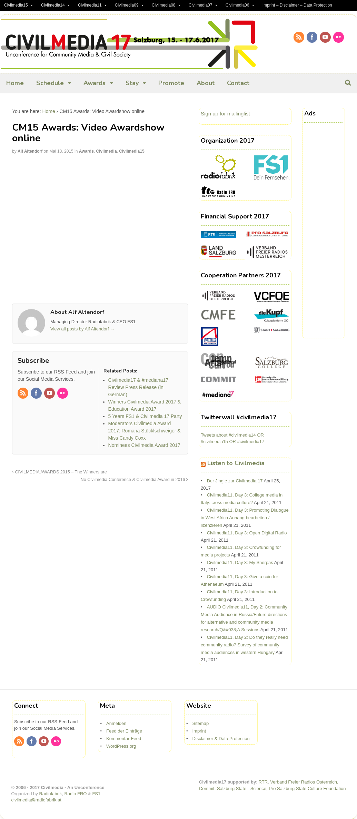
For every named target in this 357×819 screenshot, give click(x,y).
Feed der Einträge (124, 731)
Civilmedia (106, 151)
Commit (207, 788)
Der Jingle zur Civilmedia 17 (235, 480)
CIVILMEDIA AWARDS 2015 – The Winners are (59, 472)
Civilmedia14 (53, 5)
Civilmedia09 (127, 5)
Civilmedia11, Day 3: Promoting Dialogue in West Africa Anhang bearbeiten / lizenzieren (245, 518)
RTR (263, 782)
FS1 (96, 793)
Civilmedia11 (90, 5)
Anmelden (116, 723)
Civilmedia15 (16, 5)
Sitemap (200, 723)
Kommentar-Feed (123, 738)
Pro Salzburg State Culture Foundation (307, 788)
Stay (132, 83)
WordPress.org (121, 746)
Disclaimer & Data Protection (220, 738)
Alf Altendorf (30, 151)
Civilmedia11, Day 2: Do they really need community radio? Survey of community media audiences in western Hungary (244, 645)
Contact (238, 83)
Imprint (199, 731)
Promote (171, 83)
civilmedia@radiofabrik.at (36, 799)
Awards (94, 83)
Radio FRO (75, 793)
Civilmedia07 (200, 5)
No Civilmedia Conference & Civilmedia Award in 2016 (134, 479)
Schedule (50, 83)
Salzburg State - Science (241, 788)
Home (15, 83)
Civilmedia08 (164, 5)
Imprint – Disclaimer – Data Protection (297, 5)
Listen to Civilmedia (236, 463)
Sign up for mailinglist (225, 113)
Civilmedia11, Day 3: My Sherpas (240, 562)
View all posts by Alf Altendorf (82, 328)
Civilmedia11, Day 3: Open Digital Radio (247, 532)
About (206, 83)
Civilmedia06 (237, 5)
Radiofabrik (50, 793)
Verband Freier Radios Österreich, (304, 782)
